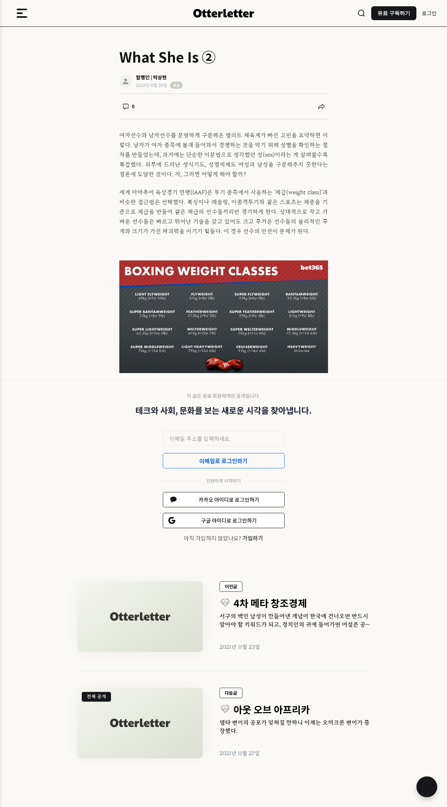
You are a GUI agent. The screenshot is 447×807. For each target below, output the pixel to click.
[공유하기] (321, 106)
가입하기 (252, 538)
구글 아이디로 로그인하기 (229, 520)
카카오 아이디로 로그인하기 (229, 499)
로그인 (429, 13)
